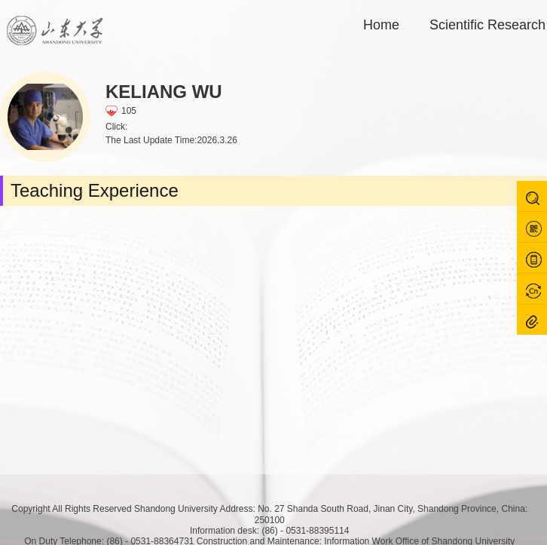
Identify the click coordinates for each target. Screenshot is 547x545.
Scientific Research (487, 24)
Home (381, 24)
